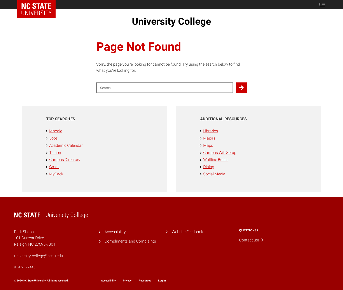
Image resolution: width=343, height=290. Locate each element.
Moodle (55, 131)
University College (171, 21)
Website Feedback (187, 231)
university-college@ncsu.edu (38, 255)
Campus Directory (64, 159)
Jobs (53, 138)
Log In (162, 280)
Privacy (127, 280)
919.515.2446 (24, 267)
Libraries (210, 131)
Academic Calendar (66, 145)
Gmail (54, 166)
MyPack (56, 174)
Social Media (214, 174)
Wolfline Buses (215, 159)
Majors (209, 138)
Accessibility (115, 231)
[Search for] (164, 87)
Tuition (55, 152)
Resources (145, 280)
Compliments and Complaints (130, 241)
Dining (208, 166)
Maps (208, 145)
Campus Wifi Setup (219, 152)
